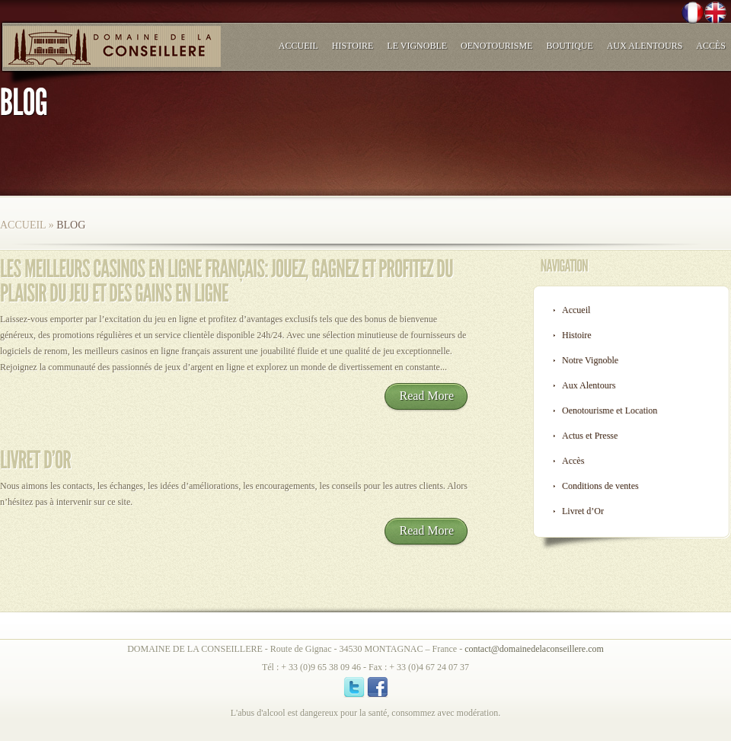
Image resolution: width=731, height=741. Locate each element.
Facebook (661, 14)
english (713, 14)
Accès (711, 45)
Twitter (635, 14)
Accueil (298, 45)
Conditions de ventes (600, 486)
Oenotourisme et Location (609, 410)
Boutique (570, 45)
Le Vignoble (417, 45)
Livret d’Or (583, 511)
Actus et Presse (590, 435)
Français (687, 14)
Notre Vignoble (590, 360)
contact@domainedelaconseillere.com (534, 649)
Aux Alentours (644, 45)
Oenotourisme (496, 45)
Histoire (352, 45)
